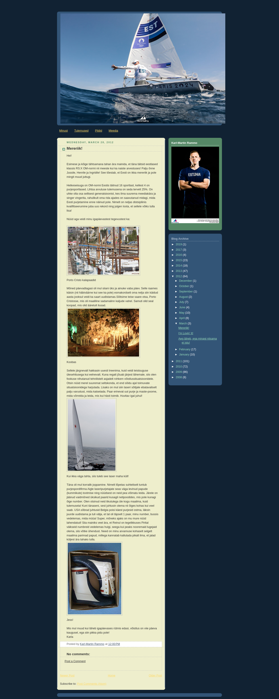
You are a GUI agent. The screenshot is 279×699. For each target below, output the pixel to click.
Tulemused (81, 130)
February (185, 349)
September (186, 291)
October (184, 286)
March (183, 323)
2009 (179, 372)
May (182, 312)
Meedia (113, 130)
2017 (179, 249)
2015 (179, 260)
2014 (179, 265)
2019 (179, 244)
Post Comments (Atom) (91, 683)
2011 (179, 361)
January (184, 354)
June (182, 307)
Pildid (98, 130)
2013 (179, 271)
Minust (63, 130)
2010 (179, 366)
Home (111, 675)
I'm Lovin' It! (185, 333)
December (186, 280)
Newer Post (67, 675)
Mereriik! (183, 328)
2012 (179, 276)
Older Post (155, 675)
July (182, 302)
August (184, 296)
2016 (179, 254)
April (182, 318)
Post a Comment (75, 661)
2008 (179, 377)
